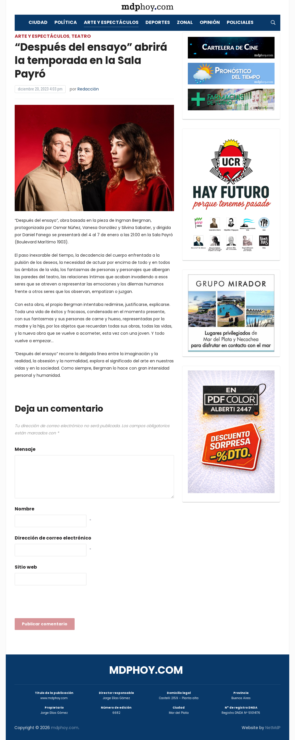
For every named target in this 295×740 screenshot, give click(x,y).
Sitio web (26, 567)
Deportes (157, 22)
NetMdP (273, 727)
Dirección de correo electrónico (53, 538)
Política (65, 22)
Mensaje (25, 449)
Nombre (24, 509)
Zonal (185, 22)
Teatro (81, 36)
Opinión (210, 22)
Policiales (240, 22)
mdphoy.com (146, 670)
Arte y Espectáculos (111, 22)
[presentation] (58, 603)
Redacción (88, 89)
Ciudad (38, 22)
